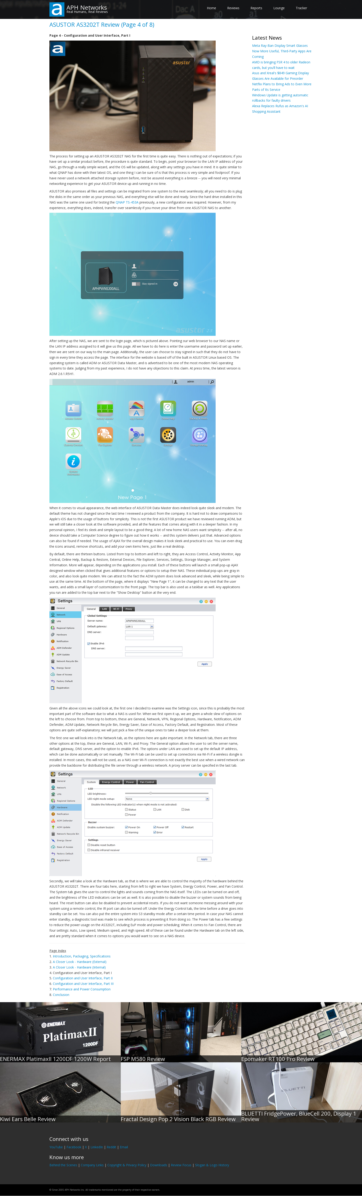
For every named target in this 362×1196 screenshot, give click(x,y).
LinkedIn (96, 1147)
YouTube (56, 1147)
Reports (256, 8)
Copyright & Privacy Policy (126, 1165)
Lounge (279, 8)
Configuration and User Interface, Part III (83, 983)
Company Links (92, 1165)
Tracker (301, 8)
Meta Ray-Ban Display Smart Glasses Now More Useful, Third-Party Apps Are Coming (281, 51)
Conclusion (61, 994)
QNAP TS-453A (127, 202)
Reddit (111, 1147)
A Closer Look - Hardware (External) (79, 962)
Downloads (158, 1165)
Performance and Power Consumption (82, 989)
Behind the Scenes (63, 1165)
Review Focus (181, 1165)
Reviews (233, 8)
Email (124, 1147)
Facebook (73, 1147)
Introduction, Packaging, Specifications (82, 956)
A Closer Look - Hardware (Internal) (79, 967)
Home (211, 8)
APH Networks (86, 7)
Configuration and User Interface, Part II (83, 978)
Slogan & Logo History (212, 1165)
